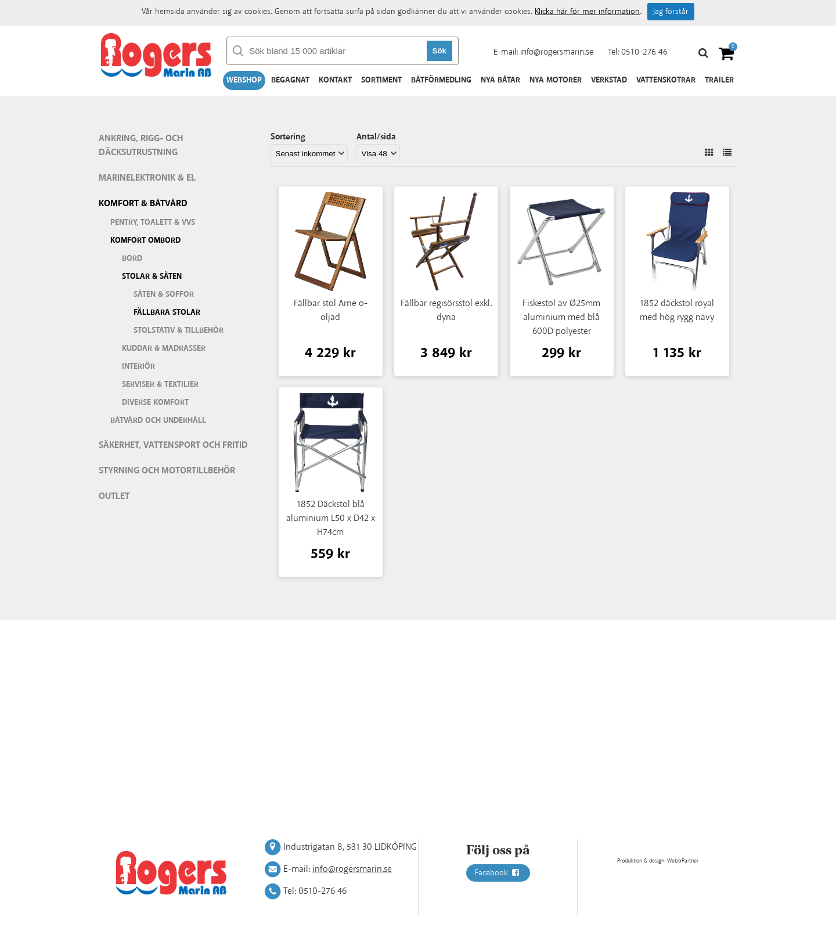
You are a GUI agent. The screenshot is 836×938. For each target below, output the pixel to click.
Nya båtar (500, 80)
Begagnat (290, 80)
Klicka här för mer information (587, 11)
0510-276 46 (644, 52)
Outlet (114, 496)
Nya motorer (555, 80)
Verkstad (609, 80)
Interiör (138, 366)
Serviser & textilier (160, 384)
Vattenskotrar (666, 80)
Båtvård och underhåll (158, 420)
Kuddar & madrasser (164, 348)
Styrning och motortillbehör (167, 470)
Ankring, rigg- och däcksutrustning (141, 145)
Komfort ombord (145, 240)
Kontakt (335, 80)
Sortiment (381, 80)
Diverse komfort (155, 402)
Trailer (719, 80)
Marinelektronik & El (147, 178)
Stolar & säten (152, 276)
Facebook (498, 873)
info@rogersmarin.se (556, 52)
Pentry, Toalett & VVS (152, 222)
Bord (132, 258)
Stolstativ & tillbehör (179, 330)
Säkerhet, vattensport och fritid (173, 445)
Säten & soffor (164, 294)
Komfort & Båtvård (143, 203)
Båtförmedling (441, 80)
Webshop (244, 80)
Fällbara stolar (167, 312)
